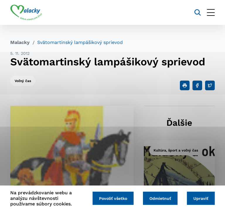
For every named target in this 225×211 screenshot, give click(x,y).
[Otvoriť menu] (211, 12)
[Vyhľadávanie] (197, 12)
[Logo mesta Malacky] (26, 13)
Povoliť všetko (113, 198)
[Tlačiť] (185, 85)
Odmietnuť (160, 198)
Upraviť (200, 198)
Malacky (20, 42)
